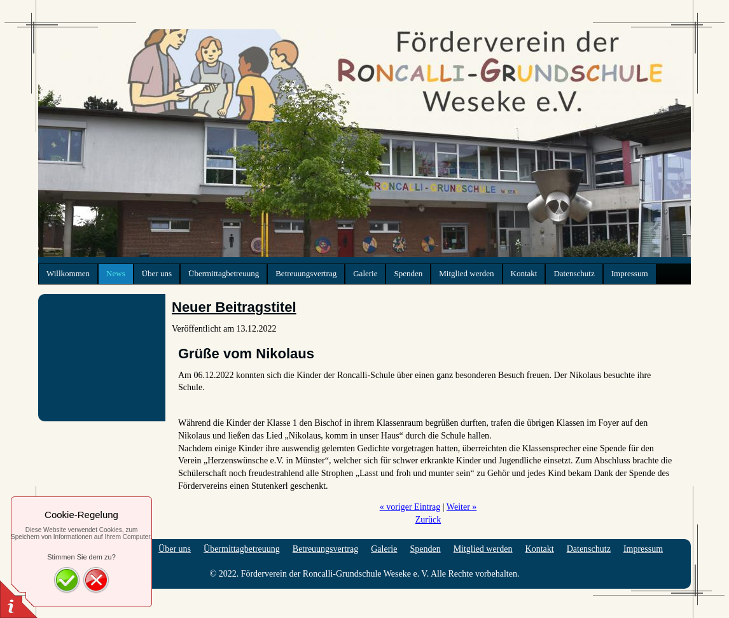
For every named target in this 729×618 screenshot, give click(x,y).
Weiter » (461, 507)
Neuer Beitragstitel (234, 307)
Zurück (428, 519)
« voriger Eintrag (410, 507)
